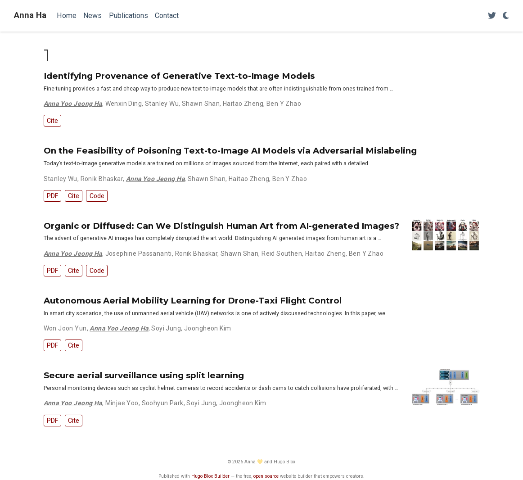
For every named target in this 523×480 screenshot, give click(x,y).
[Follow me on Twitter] (492, 16)
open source (266, 476)
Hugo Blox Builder (210, 476)
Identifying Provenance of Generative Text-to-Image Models (179, 76)
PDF (52, 195)
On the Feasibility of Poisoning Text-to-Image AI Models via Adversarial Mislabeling (230, 150)
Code (97, 195)
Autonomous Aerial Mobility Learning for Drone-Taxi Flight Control (193, 300)
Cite (52, 120)
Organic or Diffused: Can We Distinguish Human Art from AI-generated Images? (221, 226)
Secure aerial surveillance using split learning (144, 375)
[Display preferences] (506, 16)
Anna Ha (30, 15)
